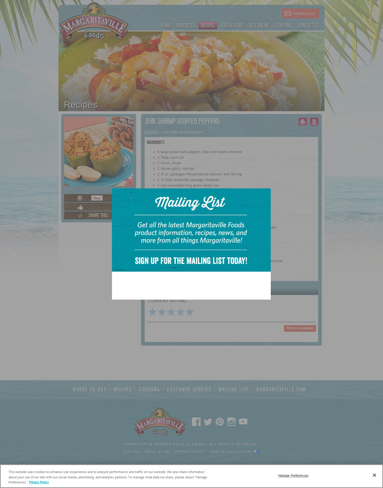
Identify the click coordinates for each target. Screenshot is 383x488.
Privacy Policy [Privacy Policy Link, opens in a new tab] (39, 482)
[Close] (374, 475)
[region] (191, 476)
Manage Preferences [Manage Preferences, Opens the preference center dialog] (293, 476)
